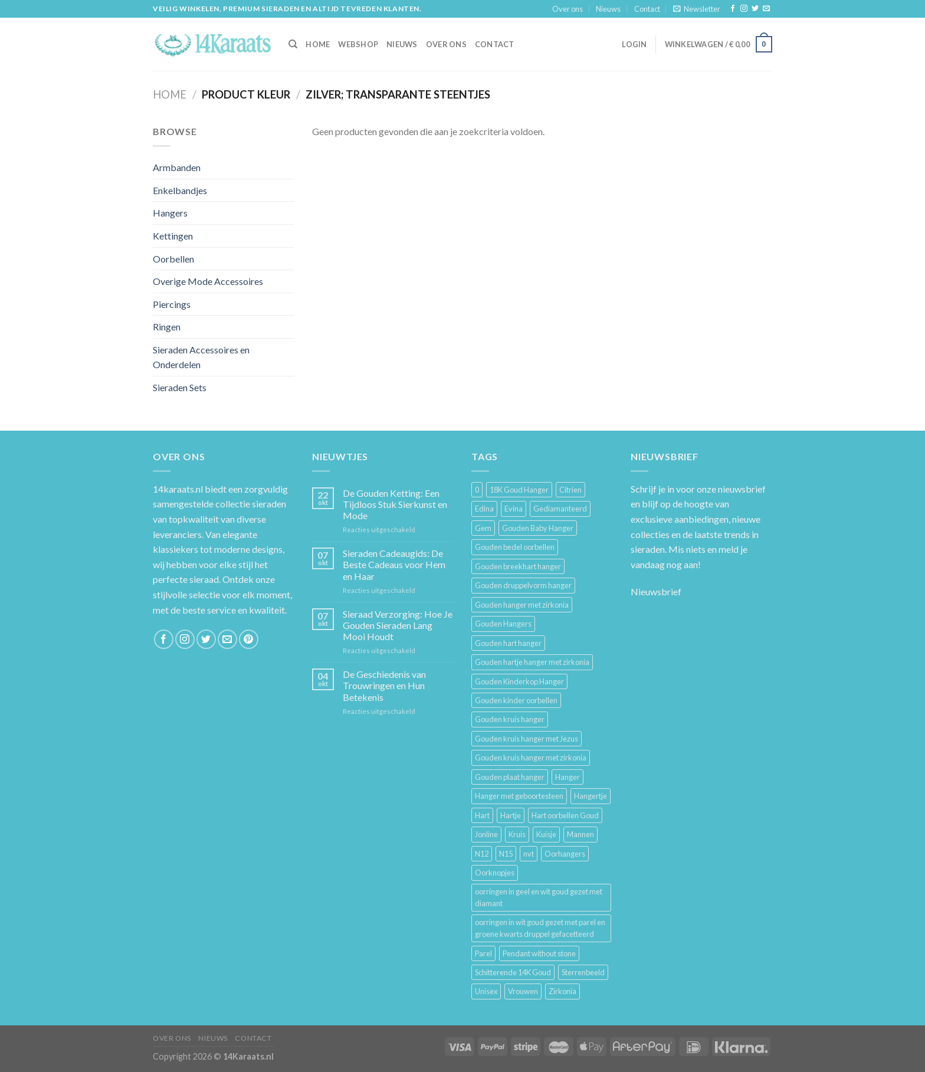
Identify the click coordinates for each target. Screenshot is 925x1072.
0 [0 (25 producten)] (477, 489)
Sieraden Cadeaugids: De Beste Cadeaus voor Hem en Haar (394, 564)
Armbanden (177, 167)
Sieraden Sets (179, 387)
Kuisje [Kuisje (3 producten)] (546, 834)
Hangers (170, 212)
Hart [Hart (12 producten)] (482, 815)
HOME (318, 44)
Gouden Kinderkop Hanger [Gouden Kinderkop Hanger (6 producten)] (519, 681)
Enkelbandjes (180, 190)
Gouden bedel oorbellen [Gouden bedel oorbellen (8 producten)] (515, 547)
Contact (647, 9)
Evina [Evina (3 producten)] (513, 508)
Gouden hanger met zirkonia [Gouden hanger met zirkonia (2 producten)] (522, 604)
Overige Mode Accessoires (208, 281)
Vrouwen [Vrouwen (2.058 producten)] (523, 991)
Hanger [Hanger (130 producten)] (567, 777)
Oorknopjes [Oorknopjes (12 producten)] (494, 872)
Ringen (167, 326)
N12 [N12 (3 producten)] (481, 853)
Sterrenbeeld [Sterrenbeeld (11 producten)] (583, 972)
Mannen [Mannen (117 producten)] (580, 834)
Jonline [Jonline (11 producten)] (486, 834)
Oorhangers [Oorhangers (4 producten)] (564, 853)
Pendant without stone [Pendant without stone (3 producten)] (539, 953)
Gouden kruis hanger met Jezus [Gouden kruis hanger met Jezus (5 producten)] (526, 738)
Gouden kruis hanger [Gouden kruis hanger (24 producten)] (509, 719)
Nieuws (608, 9)
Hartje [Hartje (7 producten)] (510, 815)
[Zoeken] (292, 44)
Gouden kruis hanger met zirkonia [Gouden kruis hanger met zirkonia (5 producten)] (530, 757)
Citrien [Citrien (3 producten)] (570, 489)
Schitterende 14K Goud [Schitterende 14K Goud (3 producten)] (513, 972)
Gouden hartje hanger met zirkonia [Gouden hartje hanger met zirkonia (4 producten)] (532, 662)
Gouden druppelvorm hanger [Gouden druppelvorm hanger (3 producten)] (523, 585)
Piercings (172, 304)
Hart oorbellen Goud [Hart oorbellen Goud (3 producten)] (565, 815)
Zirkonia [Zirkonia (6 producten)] (562, 991)
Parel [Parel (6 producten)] (483, 953)
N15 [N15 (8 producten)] (506, 853)
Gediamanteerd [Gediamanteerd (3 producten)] (560, 508)
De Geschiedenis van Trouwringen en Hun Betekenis (384, 685)
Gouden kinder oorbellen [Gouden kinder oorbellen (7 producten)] (516, 700)
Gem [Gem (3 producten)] (483, 528)
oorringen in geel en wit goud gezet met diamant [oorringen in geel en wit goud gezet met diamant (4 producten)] (538, 897)
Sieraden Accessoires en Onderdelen (201, 357)
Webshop (358, 44)
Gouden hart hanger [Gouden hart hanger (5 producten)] (508, 643)
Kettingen (173, 235)
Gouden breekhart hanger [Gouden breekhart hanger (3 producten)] (518, 566)
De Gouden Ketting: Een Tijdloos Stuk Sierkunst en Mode (395, 504)
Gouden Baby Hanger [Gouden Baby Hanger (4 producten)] (537, 528)
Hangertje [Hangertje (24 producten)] (590, 796)
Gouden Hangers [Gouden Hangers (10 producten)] (503, 623)
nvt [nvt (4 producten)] (528, 853)
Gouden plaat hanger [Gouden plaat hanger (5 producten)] (509, 777)
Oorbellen (173, 258)
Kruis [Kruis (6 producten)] (517, 834)
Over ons (567, 9)
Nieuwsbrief (656, 591)
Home (169, 94)
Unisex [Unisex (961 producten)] (486, 991)
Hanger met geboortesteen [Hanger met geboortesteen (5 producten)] (519, 796)
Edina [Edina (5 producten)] (484, 508)
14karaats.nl (178, 488)
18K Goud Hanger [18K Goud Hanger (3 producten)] (519, 489)
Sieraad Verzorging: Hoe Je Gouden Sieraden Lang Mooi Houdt (397, 625)
